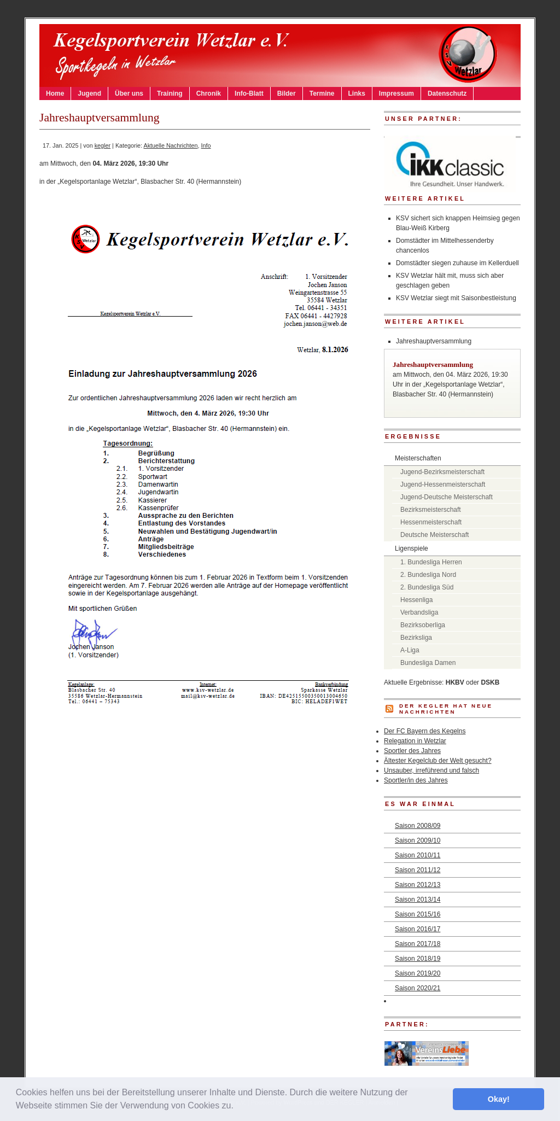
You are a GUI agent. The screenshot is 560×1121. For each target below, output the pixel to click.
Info (206, 145)
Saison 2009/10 (417, 840)
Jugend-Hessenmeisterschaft (442, 484)
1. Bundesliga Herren (431, 562)
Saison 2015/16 (417, 914)
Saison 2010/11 (417, 855)
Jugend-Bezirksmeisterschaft (442, 472)
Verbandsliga (419, 612)
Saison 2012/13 (417, 885)
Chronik (208, 93)
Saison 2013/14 (417, 899)
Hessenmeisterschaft (431, 522)
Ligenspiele (411, 548)
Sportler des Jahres (412, 751)
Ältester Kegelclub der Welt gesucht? (438, 760)
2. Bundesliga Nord (428, 575)
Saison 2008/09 (417, 826)
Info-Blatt (249, 93)
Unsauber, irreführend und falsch (431, 770)
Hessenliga (416, 600)
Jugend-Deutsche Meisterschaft (446, 497)
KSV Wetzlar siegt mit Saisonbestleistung (456, 298)
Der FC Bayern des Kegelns (424, 731)
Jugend (89, 93)
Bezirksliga (416, 637)
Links (356, 93)
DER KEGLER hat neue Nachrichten (446, 709)
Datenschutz (447, 93)
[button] (237, 1106)
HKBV (455, 682)
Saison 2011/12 (417, 870)
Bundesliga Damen (428, 663)
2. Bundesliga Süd (426, 587)
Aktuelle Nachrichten (171, 145)
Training (170, 93)
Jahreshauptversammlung (433, 341)
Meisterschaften (418, 458)
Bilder (286, 93)
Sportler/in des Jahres (416, 780)
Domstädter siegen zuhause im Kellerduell (457, 263)
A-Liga (409, 650)
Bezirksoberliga (422, 625)
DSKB (490, 682)
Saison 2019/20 (417, 973)
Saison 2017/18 (417, 944)
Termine (322, 93)
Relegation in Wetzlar (415, 741)
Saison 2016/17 (417, 929)
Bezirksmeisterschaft (430, 509)
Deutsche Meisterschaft (434, 535)
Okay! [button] (499, 1099)
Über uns (129, 93)
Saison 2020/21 (417, 988)
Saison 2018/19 (417, 958)
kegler (102, 145)
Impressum (396, 93)
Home (55, 93)
